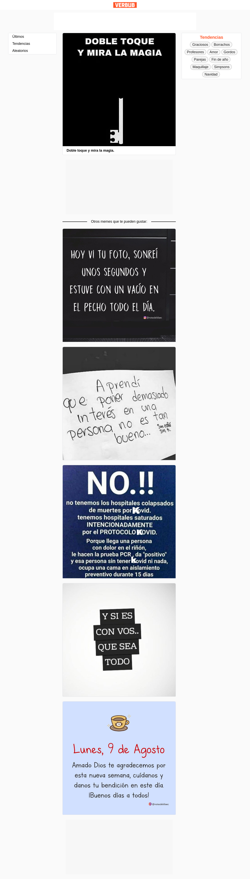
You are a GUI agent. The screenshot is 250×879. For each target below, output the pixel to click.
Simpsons (221, 67)
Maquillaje (200, 67)
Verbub (125, 5)
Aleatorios (20, 51)
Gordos (229, 52)
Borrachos (222, 45)
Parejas (200, 59)
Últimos (18, 37)
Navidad (210, 74)
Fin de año (220, 59)
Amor (214, 52)
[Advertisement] (125, 21)
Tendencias (21, 44)
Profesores (195, 52)
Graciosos (200, 45)
